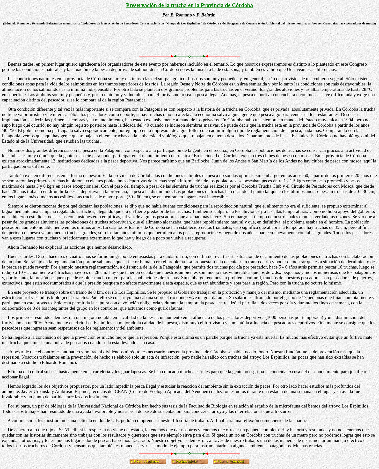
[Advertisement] (189, 40)
